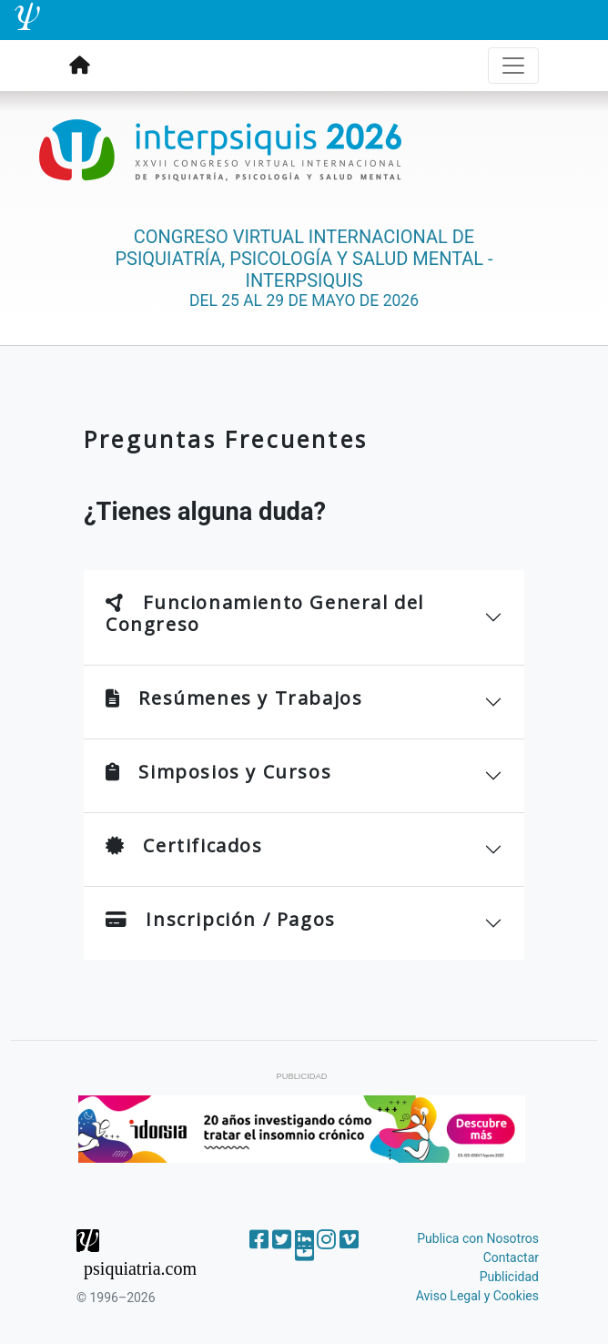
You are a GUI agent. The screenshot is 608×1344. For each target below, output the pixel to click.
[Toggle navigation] (513, 65)
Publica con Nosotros (478, 1238)
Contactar (511, 1257)
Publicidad (509, 1276)
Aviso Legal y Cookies (477, 1295)
